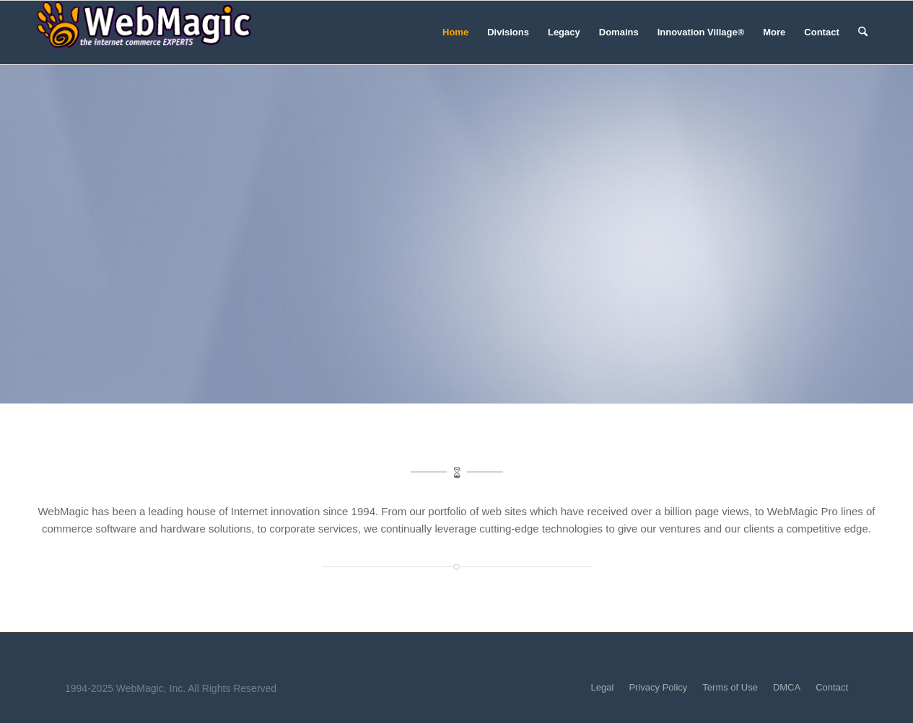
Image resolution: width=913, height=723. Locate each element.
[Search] (863, 32)
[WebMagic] (144, 32)
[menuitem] (455, 32)
